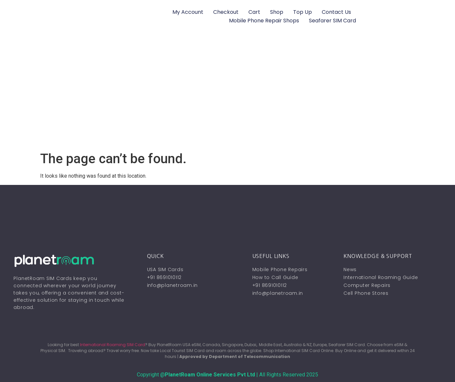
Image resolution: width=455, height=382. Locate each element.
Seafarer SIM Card (332, 20)
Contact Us (336, 12)
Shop (276, 12)
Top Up (302, 12)
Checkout (226, 12)
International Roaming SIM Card (112, 344)
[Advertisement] (227, 102)
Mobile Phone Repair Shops (264, 20)
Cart (254, 12)
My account (187, 12)
